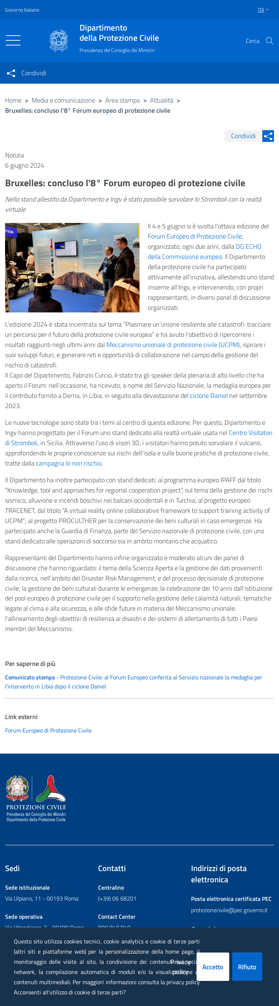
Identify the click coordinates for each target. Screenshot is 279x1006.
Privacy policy (180, 967)
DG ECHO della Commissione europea (205, 251)
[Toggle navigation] (13, 40)
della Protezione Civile (119, 33)
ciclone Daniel (209, 395)
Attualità (161, 100)
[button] (269, 40)
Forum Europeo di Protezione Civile (195, 236)
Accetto (212, 967)
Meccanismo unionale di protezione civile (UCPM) (173, 345)
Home (13, 100)
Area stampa (122, 100)
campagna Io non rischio (69, 463)
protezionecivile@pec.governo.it (229, 910)
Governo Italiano (22, 9)
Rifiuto (247, 967)
